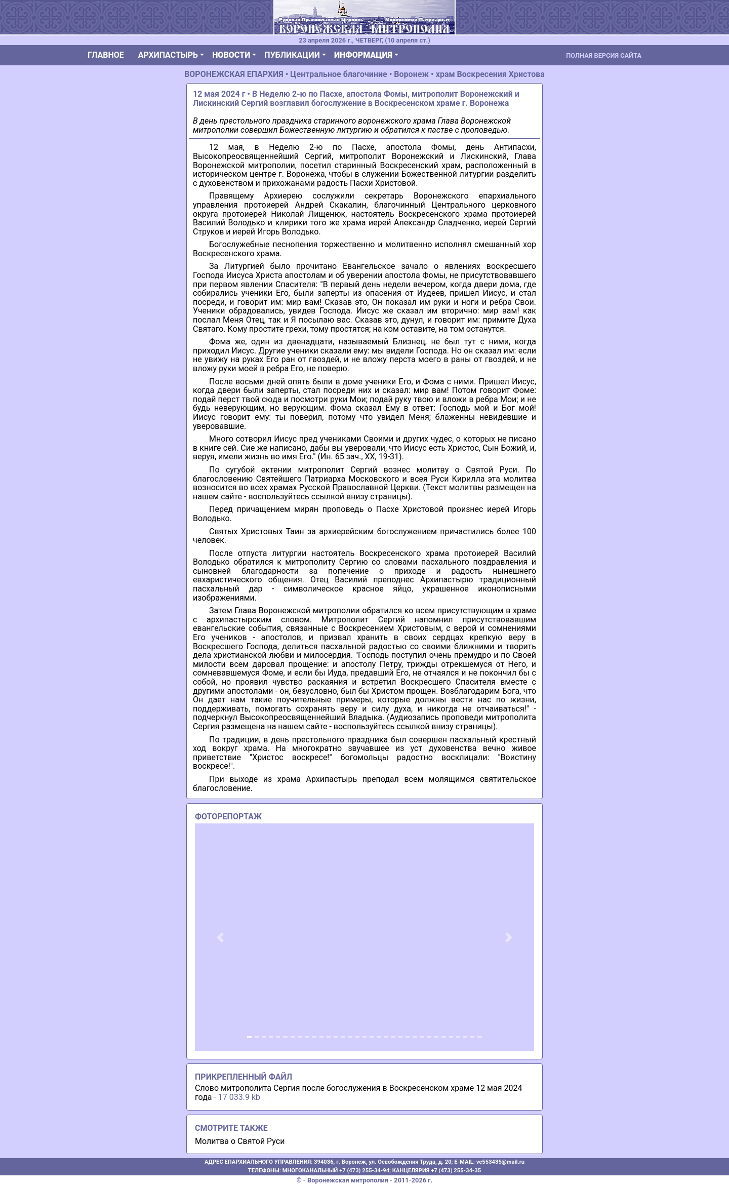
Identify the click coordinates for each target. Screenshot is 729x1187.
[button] (220, 937)
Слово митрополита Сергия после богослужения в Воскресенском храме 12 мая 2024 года (358, 1092)
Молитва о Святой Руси (240, 1141)
